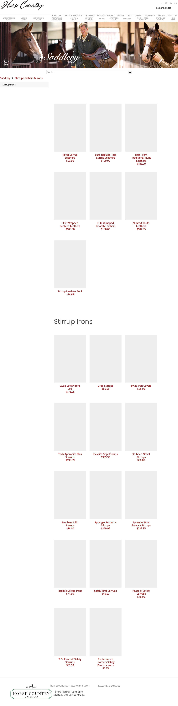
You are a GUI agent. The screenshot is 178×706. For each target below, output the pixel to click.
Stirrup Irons (9, 84)
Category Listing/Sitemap (109, 686)
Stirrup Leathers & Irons (29, 78)
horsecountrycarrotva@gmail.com (70, 685)
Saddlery (5, 78)
